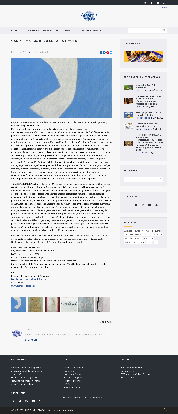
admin (26, 52)
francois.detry (142, 90)
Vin (155, 242)
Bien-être (138, 238)
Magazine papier (143, 56)
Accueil (15, 30)
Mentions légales (73, 387)
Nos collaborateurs (74, 367)
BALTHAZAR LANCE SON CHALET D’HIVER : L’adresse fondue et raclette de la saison (148, 100)
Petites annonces (66, 30)
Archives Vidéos (73, 374)
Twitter (111, 52)
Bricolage (148, 238)
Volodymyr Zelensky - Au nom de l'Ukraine (148, 113)
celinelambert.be (70, 410)
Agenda (47, 30)
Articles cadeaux (154, 235)
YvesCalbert (141, 153)
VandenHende (143, 118)
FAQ (67, 384)
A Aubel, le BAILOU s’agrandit (145, 86)
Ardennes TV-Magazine (134, 235)
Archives (69, 371)
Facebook (101, 52)
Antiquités (156, 231)
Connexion (162, 7)
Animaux (145, 231)
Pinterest (107, 52)
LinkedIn (104, 52)
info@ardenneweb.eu (131, 367)
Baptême (128, 238)
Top (165, 411)
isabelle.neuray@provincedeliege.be (28, 279)
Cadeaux (128, 242)
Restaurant (139, 242)
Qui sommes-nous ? (91, 30)
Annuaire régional (73, 377)
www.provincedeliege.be (23, 286)
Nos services (31, 30)
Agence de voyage (132, 231)
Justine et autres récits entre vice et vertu (148, 124)
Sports (149, 242)
